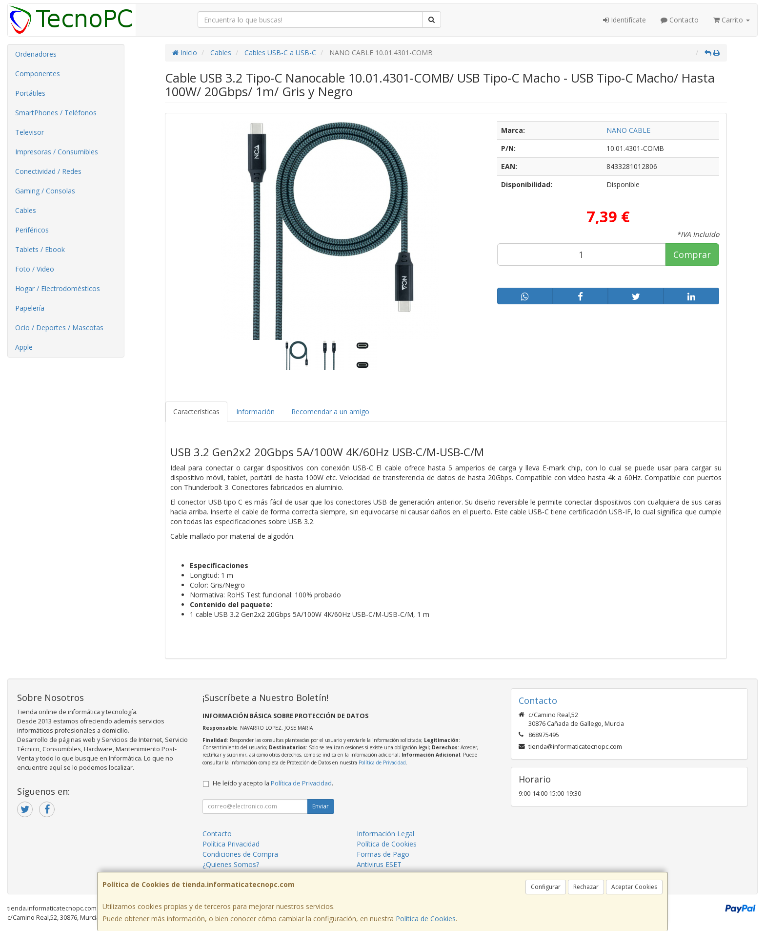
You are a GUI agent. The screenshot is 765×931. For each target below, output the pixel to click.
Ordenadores (36, 54)
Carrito (731, 19)
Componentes (37, 73)
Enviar (320, 806)
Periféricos (32, 229)
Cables (25, 210)
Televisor (29, 132)
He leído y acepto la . (273, 783)
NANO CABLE (628, 130)
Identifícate (624, 19)
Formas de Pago (383, 854)
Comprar (692, 254)
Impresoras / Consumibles (56, 151)
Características (196, 411)
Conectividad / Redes (48, 171)
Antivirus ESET (379, 864)
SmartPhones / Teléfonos (56, 112)
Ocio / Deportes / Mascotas (59, 327)
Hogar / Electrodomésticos (57, 288)
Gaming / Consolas (45, 190)
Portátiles (30, 93)
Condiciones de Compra (240, 854)
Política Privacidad (231, 843)
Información (255, 411)
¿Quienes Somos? (230, 864)
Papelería (29, 308)
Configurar (546, 887)
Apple (24, 347)
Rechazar (586, 887)
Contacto (680, 19)
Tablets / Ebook (40, 249)
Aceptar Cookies (634, 887)
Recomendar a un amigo (330, 411)
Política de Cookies (426, 918)
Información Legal (385, 833)
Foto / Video (34, 269)
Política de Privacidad (382, 762)
